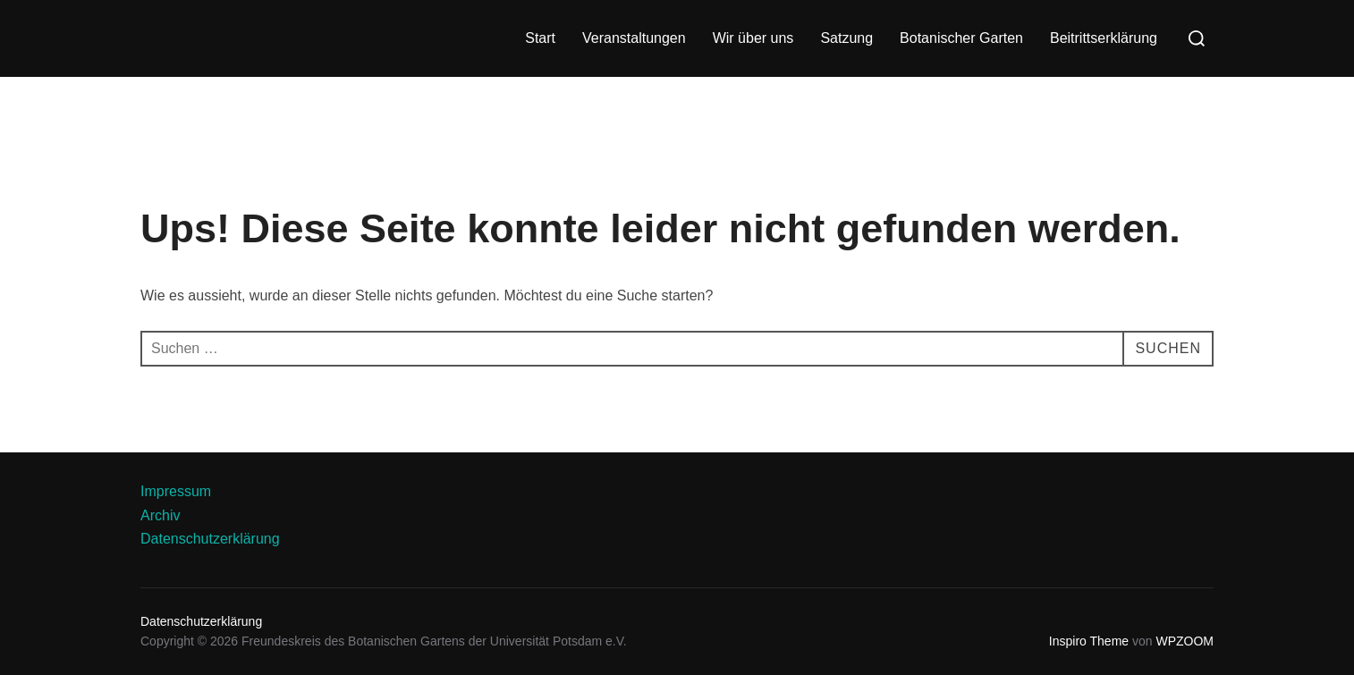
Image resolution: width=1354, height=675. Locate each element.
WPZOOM (1184, 641)
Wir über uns (753, 38)
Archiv (160, 515)
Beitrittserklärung (1103, 38)
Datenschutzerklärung (210, 538)
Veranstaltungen (634, 38)
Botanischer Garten (961, 38)
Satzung (846, 38)
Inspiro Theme (1089, 641)
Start (540, 38)
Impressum (175, 491)
